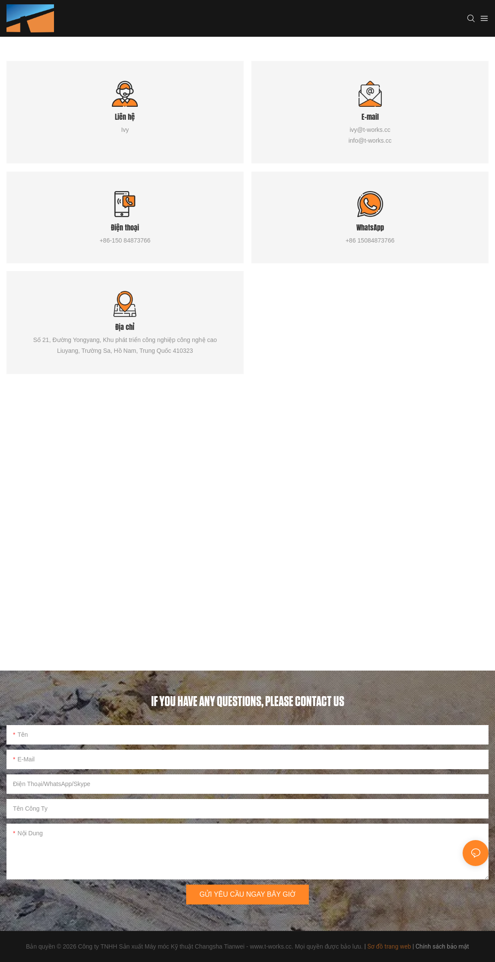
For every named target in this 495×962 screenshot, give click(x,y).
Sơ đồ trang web (389, 946)
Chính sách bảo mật (442, 946)
